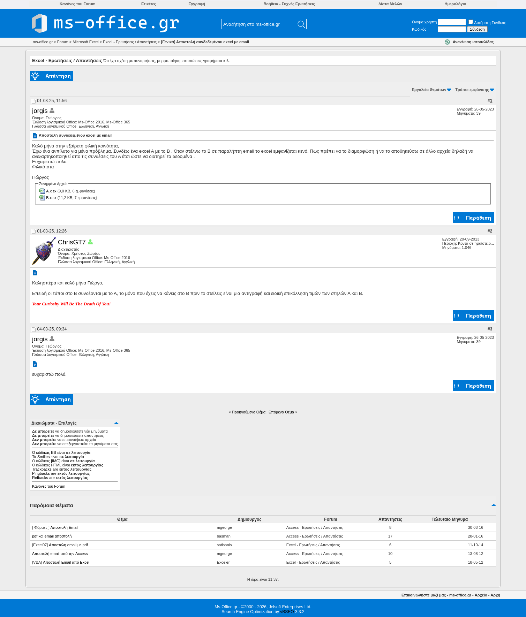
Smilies (43, 457)
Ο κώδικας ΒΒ (44, 452)
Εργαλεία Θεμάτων (429, 89)
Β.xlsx (51, 198)
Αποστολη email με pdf (68, 545)
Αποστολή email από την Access (60, 553)
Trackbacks (42, 469)
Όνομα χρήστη (424, 22)
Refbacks (40, 477)
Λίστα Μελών (390, 4)
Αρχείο (481, 595)
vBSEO (287, 611)
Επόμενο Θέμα (281, 412)
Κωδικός (419, 29)
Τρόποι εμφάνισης (472, 89)
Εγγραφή (196, 4)
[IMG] (55, 461)
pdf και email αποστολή (52, 536)
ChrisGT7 (72, 242)
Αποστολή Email (64, 527)
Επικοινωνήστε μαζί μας (423, 595)
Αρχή (495, 595)
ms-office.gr (460, 595)
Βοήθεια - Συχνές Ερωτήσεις (289, 4)
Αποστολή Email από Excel (66, 562)
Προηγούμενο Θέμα (248, 412)
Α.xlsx (51, 191)
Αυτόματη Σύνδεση (487, 23)
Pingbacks (41, 473)
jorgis (40, 110)
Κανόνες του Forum (48, 486)
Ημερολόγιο (455, 4)
